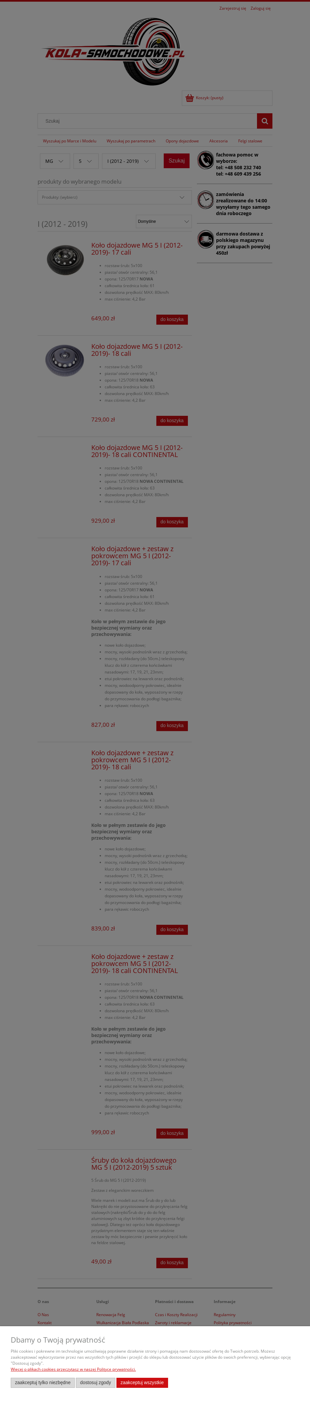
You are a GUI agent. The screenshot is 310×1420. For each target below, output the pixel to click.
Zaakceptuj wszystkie (142, 1382)
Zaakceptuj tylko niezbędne (43, 1382)
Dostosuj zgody (95, 1382)
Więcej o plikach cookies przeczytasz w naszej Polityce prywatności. (73, 1369)
